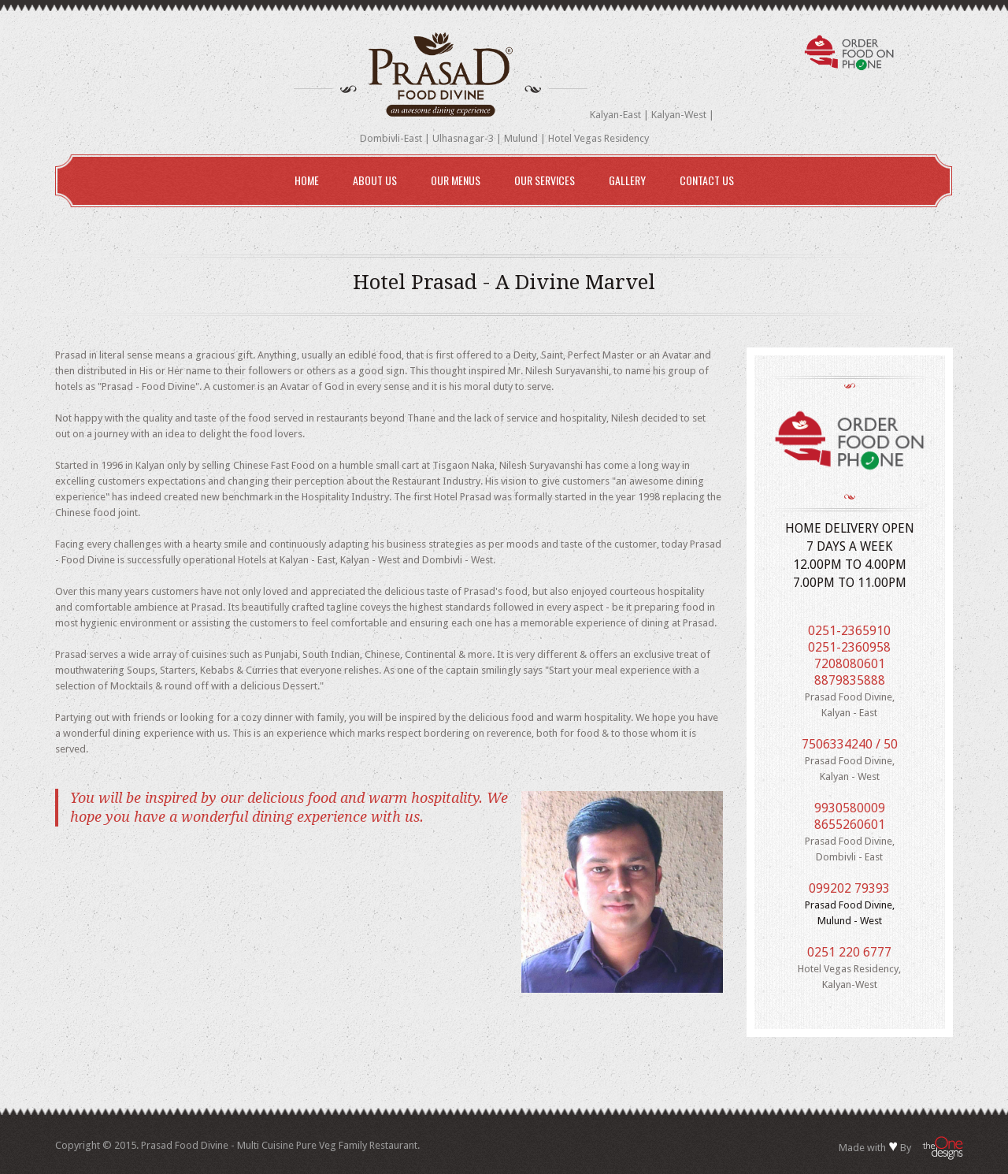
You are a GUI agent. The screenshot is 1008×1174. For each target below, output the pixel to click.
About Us (375, 180)
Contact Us (707, 180)
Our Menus (451, 182)
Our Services (540, 182)
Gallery (627, 180)
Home (307, 180)
